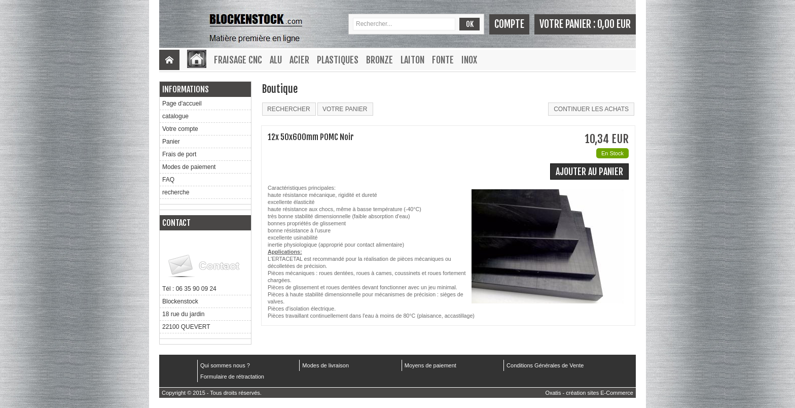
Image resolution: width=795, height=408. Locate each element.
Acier (299, 59)
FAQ (168, 179)
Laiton (412, 59)
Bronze (379, 59)
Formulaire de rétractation (232, 376)
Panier (171, 141)
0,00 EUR (614, 24)
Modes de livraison (325, 365)
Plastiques (337, 59)
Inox (469, 59)
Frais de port (179, 154)
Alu (276, 59)
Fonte (443, 59)
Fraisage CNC (238, 59)
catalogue (175, 116)
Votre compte (180, 128)
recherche (175, 192)
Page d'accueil (182, 103)
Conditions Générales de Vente (545, 365)
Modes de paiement (188, 167)
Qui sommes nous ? (225, 365)
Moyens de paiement (430, 365)
